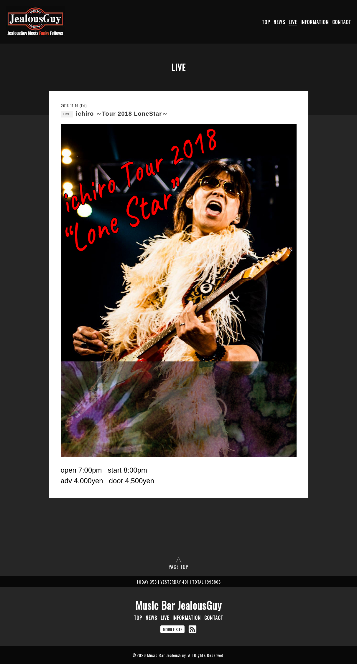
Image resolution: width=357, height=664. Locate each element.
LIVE (293, 22)
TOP (266, 22)
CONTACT (341, 22)
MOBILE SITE (172, 629)
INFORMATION (314, 22)
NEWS (279, 22)
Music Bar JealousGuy (179, 605)
